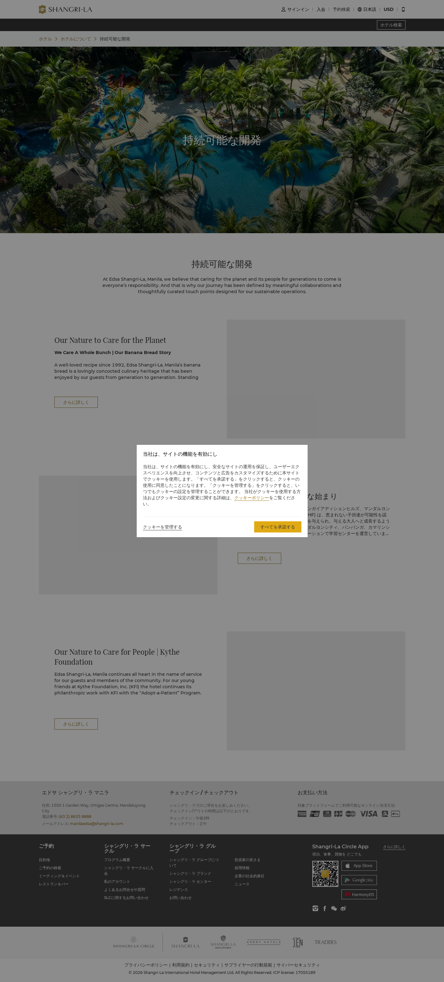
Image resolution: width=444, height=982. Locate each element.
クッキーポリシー (251, 497)
